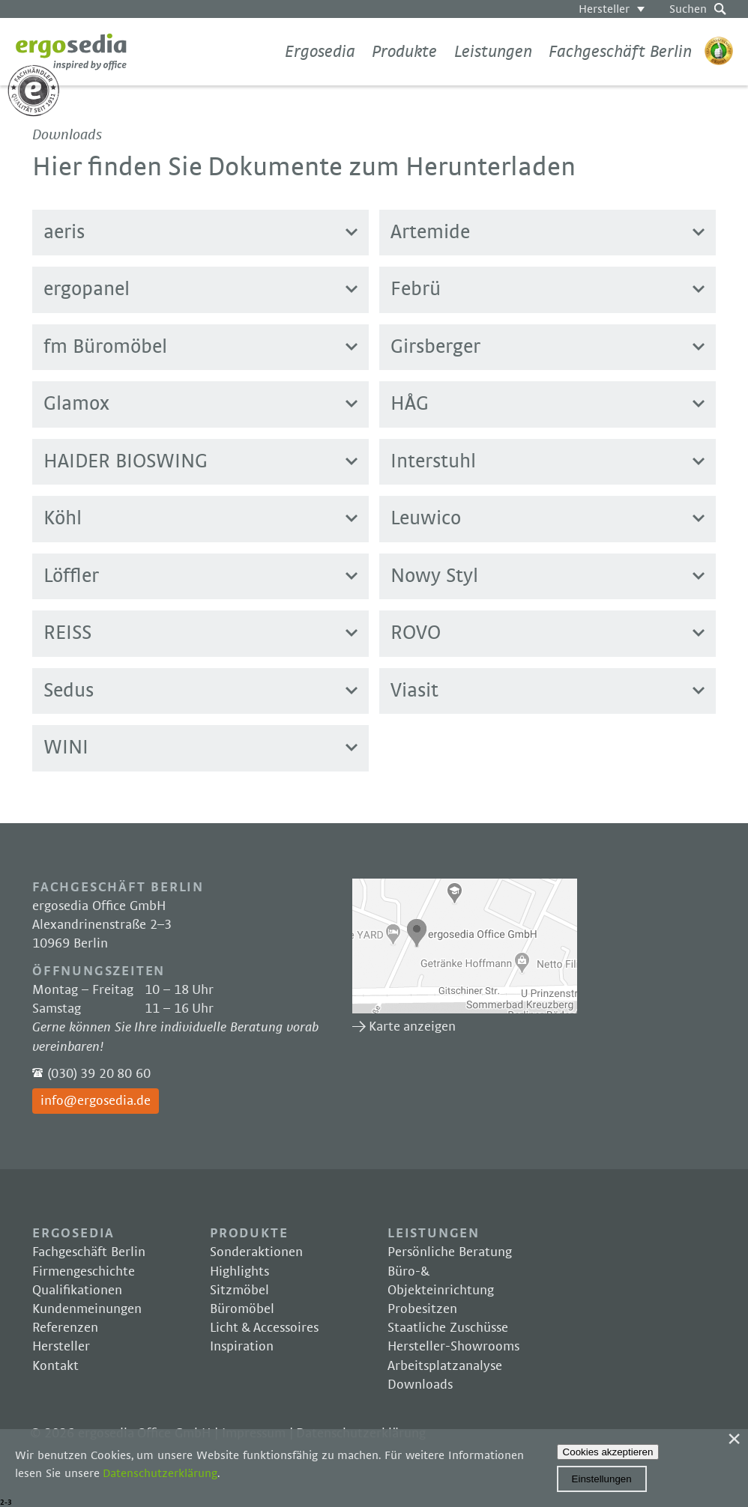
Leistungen (493, 52)
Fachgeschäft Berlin (620, 52)
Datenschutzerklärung (160, 1473)
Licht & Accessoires (264, 1328)
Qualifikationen (77, 1290)
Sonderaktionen (256, 1252)
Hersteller (604, 9)
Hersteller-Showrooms (453, 1346)
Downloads (420, 1385)
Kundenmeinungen (87, 1309)
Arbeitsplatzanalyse (444, 1366)
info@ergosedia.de (95, 1101)
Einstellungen (602, 1479)
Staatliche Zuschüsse (447, 1328)
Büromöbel (242, 1309)
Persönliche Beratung (449, 1252)
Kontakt (55, 1366)
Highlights (239, 1272)
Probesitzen (422, 1309)
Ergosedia (71, 51)
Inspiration (242, 1346)
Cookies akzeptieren (608, 1452)
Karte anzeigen (464, 946)
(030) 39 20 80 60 (99, 1074)
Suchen (688, 9)
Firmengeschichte (83, 1272)
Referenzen (65, 1328)
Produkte (404, 52)
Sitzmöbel (239, 1290)
